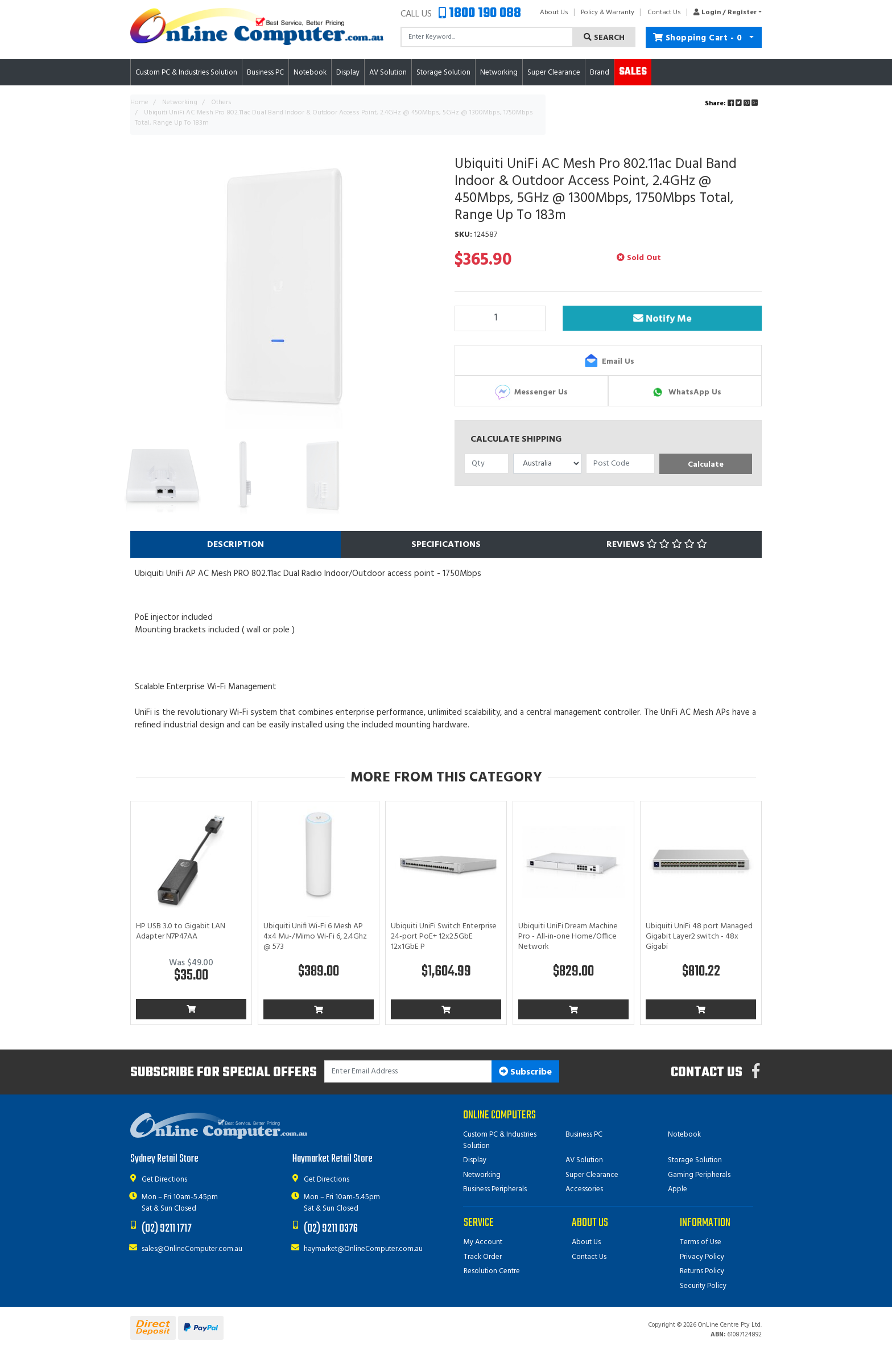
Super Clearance (553, 73)
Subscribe (525, 1072)
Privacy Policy (702, 1257)
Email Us (608, 361)
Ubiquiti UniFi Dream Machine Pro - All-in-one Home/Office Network (568, 936)
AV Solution (584, 1160)
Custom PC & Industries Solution (499, 1140)
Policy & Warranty (607, 12)
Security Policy (703, 1286)
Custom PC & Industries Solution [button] (186, 73)
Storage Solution (695, 1160)
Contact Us (664, 12)
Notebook (684, 1135)
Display (474, 1160)
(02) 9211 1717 (167, 1228)
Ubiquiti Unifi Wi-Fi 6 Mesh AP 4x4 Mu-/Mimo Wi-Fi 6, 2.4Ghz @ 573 (315, 936)
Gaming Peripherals (699, 1175)
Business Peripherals (495, 1189)
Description (235, 544)
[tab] (235, 544)
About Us (554, 12)
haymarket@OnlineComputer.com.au (363, 1249)
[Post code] (620, 464)
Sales (633, 72)
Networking (482, 1175)
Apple (677, 1189)
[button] (724, 12)
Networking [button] (499, 73)
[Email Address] (408, 1071)
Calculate (706, 464)
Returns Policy (702, 1271)
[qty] (486, 464)
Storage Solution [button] (443, 73)
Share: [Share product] (732, 103)
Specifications (446, 544)
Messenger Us (531, 392)
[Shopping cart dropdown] (752, 37)
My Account (483, 1242)
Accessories (584, 1189)
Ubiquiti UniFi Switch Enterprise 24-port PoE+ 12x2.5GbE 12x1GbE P (444, 936)
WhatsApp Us (685, 392)
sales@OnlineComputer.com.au (192, 1249)
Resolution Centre (492, 1271)
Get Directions (164, 1180)
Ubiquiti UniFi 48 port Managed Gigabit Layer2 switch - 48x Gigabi (699, 936)
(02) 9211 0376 (331, 1228)
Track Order (483, 1257)
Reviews (656, 544)
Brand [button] (599, 73)
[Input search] (486, 37)
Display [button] (348, 73)
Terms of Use (700, 1242)
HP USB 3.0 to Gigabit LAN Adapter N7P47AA (180, 931)
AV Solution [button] (388, 73)
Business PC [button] (265, 73)
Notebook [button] (310, 73)
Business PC (583, 1135)
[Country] (547, 464)
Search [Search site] (604, 37)
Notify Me (662, 319)
